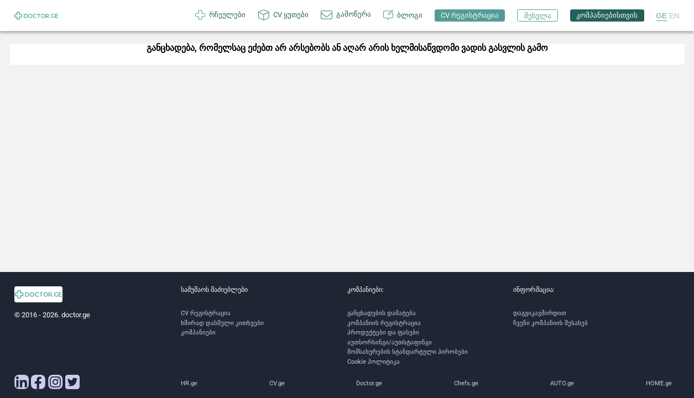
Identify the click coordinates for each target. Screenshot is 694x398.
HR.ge (189, 383)
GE (661, 16)
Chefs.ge (466, 383)
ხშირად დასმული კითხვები (222, 323)
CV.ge (277, 383)
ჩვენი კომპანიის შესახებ (550, 323)
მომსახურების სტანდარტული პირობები (407, 351)
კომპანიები (198, 332)
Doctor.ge (369, 383)
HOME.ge (659, 383)
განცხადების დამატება (381, 313)
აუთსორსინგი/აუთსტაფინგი (389, 342)
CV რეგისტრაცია (206, 313)
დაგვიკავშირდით (539, 313)
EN (674, 16)
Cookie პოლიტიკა (373, 361)
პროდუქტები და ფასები (383, 332)
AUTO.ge (562, 383)
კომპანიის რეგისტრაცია (384, 323)
